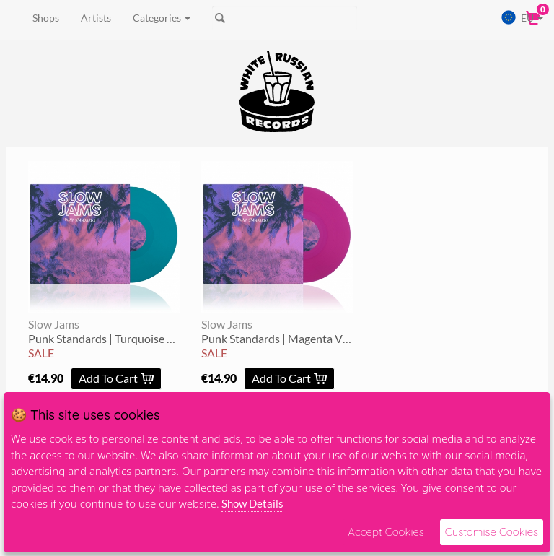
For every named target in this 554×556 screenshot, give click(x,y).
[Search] (284, 18)
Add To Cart (116, 378)
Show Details (252, 503)
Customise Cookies (491, 532)
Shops (45, 18)
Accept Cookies (385, 532)
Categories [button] (161, 18)
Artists (96, 18)
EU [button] (522, 17)
